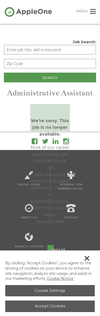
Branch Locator (29, 240)
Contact (71, 211)
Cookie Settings (50, 291)
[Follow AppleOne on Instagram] (66, 142)
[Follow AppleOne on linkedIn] (55, 142)
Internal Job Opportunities (71, 180)
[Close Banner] (87, 259)
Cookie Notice (60, 279)
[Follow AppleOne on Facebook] (34, 142)
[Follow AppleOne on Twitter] (45, 142)
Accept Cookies (50, 307)
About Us (29, 211)
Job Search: (84, 42)
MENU (86, 11)
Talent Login (29, 178)
